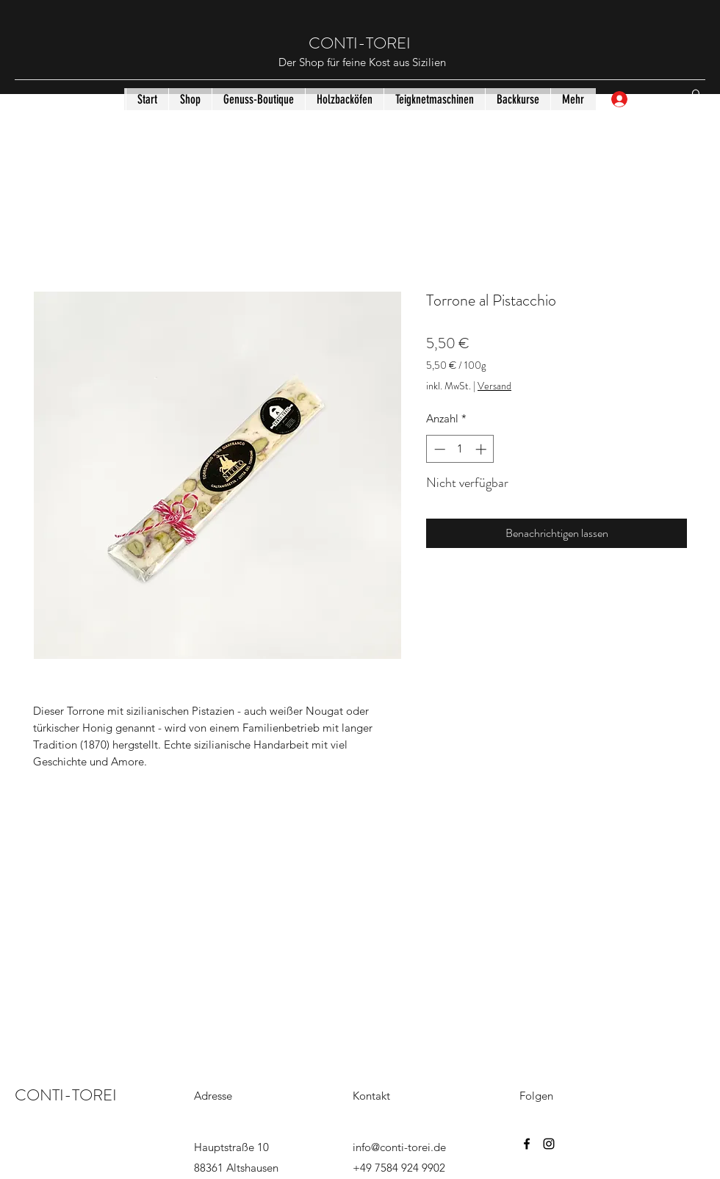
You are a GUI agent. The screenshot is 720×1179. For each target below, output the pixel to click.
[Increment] (482, 449)
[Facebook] (526, 1143)
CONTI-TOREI (361, 43)
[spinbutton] (460, 449)
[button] (696, 98)
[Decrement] (438, 449)
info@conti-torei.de (399, 1147)
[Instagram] (548, 1143)
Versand (494, 386)
